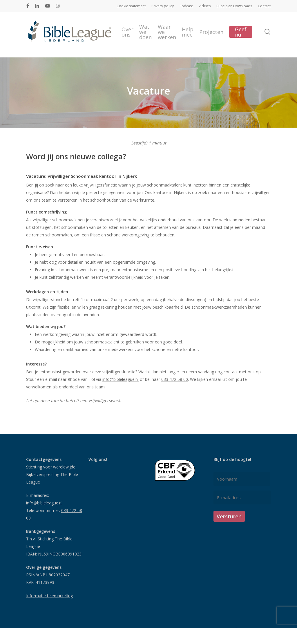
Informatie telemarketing (49, 595)
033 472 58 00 (174, 379)
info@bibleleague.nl (120, 379)
